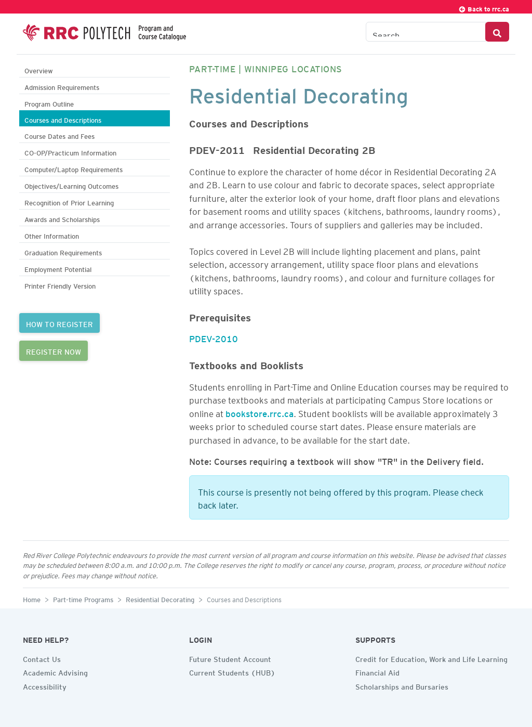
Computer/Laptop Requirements (73, 168)
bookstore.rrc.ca (259, 412)
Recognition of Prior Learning (69, 201)
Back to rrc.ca (483, 7)
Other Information (51, 234)
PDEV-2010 (213, 337)
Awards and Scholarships (62, 218)
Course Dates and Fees (59, 135)
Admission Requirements (61, 86)
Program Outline (49, 102)
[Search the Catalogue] (426, 32)
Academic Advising (55, 671)
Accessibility (44, 685)
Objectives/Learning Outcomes (71, 185)
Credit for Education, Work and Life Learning (431, 657)
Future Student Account (230, 657)
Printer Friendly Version (60, 284)
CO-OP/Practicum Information (70, 151)
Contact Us (42, 657)
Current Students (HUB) (232, 671)
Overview (38, 69)
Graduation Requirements (63, 251)
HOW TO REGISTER (59, 323)
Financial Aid (377, 671)
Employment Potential (57, 268)
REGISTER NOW (53, 350)
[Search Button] (497, 32)
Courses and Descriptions (62, 118)
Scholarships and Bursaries (401, 685)
